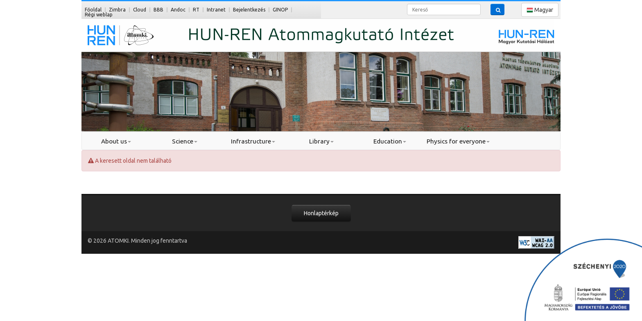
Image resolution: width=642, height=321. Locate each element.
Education (389, 141)
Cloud (139, 9)
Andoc (178, 9)
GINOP (280, 9)
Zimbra (117, 9)
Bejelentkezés (249, 9)
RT (196, 9)
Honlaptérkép (321, 213)
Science (184, 141)
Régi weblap (99, 14)
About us (116, 141)
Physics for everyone (458, 141)
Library (321, 141)
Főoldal (93, 9)
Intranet (216, 9)
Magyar (540, 10)
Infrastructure (253, 141)
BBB (158, 9)
